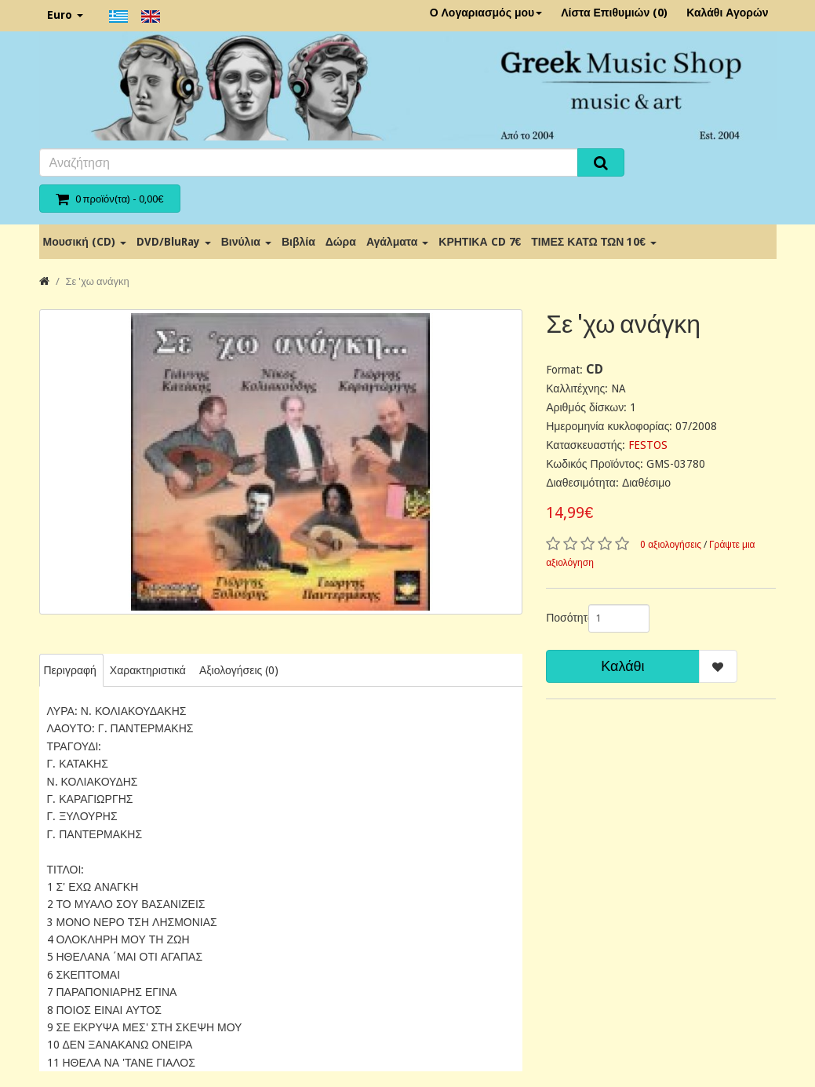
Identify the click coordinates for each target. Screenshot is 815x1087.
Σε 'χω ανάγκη (97, 281)
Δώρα (341, 241)
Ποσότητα (561, 617)
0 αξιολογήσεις (670, 544)
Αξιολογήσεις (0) (238, 670)
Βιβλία (298, 241)
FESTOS (648, 445)
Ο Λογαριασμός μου (486, 12)
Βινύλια (246, 241)
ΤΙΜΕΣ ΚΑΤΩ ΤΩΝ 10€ (594, 241)
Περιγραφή (70, 670)
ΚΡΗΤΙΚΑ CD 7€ (479, 241)
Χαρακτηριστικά (148, 670)
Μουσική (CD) (84, 241)
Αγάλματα (397, 241)
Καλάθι (622, 666)
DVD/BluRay (173, 241)
